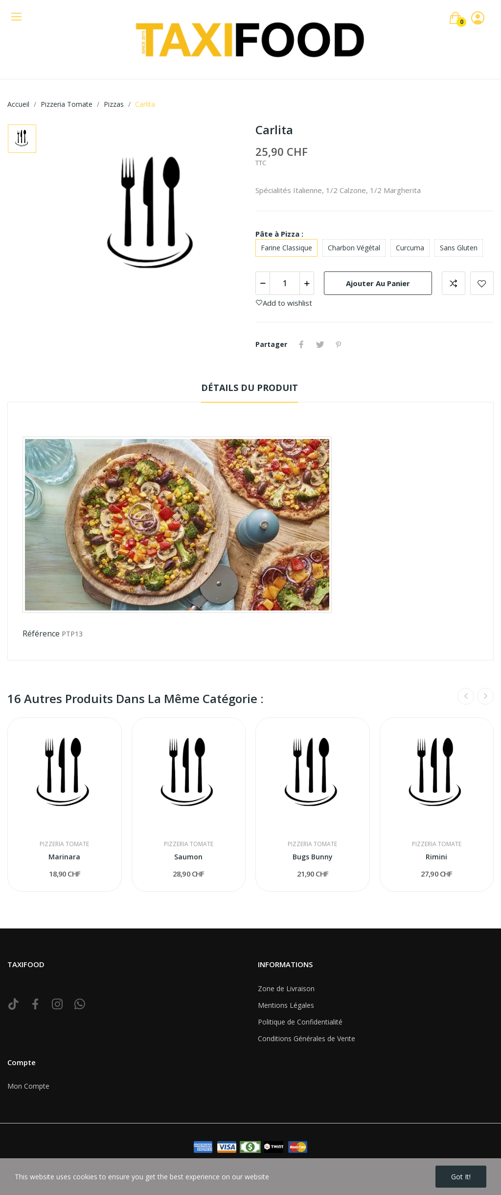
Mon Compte (28, 1086)
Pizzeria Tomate (64, 844)
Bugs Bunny (313, 856)
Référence (41, 633)
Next (485, 696)
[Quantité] (284, 283)
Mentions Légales (286, 1005)
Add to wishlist (482, 283)
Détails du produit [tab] (249, 387)
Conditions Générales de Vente (306, 1038)
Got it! (461, 1176)
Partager (301, 344)
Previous (465, 696)
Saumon (188, 856)
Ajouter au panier (378, 283)
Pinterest (338, 344)
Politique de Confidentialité (300, 1021)
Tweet (320, 344)
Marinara (64, 856)
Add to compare (453, 283)
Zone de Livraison (286, 988)
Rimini (436, 856)
